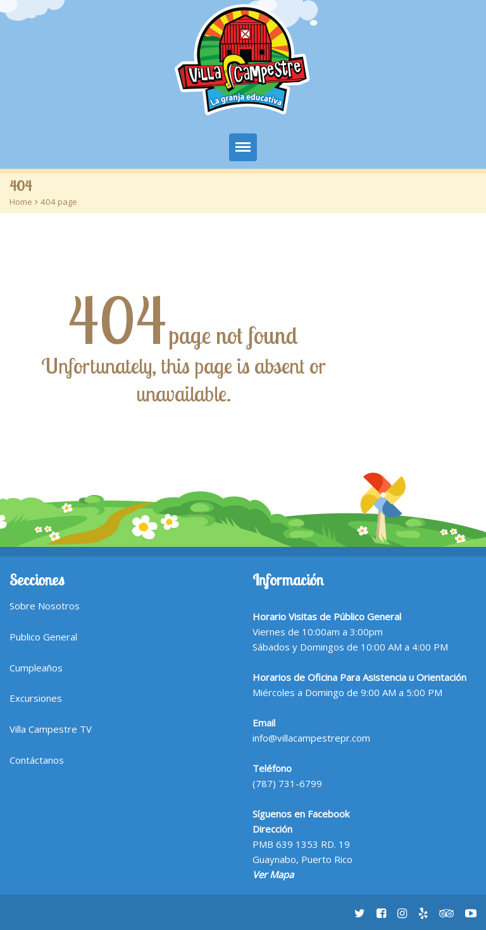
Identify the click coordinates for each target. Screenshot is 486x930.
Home (20, 201)
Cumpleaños (36, 667)
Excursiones (35, 698)
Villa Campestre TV (50, 729)
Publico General (43, 636)
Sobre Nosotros (44, 605)
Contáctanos (36, 760)
